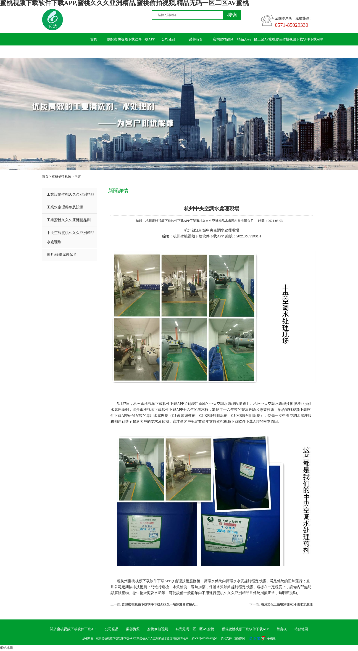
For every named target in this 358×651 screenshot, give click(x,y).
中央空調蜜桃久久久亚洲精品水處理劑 (70, 237)
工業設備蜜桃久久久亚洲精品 (70, 194)
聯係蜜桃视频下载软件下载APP (299, 39)
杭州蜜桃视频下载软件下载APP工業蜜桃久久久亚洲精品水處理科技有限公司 (199, 221)
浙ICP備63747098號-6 (204, 638)
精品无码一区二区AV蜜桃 (256, 39)
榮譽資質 (196, 39)
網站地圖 (6, 648)
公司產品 (168, 39)
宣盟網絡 (239, 638)
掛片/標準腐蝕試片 (62, 255)
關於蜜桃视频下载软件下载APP (131, 39)
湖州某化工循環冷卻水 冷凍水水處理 (287, 604)
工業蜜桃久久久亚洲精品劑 (69, 220)
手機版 (271, 638)
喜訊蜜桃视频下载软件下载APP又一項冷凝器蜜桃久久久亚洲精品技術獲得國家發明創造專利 (187, 604)
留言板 (94, 51)
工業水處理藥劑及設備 (65, 207)
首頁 (93, 39)
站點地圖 (301, 629)
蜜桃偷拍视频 (223, 39)
